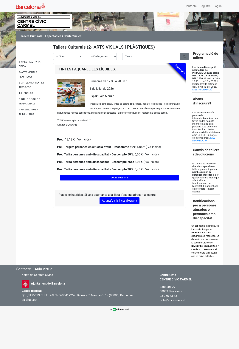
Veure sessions (119, 177)
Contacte (191, 6)
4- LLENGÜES (26, 93)
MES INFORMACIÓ (202, 89)
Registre (205, 6)
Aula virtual (44, 269)
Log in (218, 6)
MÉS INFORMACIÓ (203, 139)
